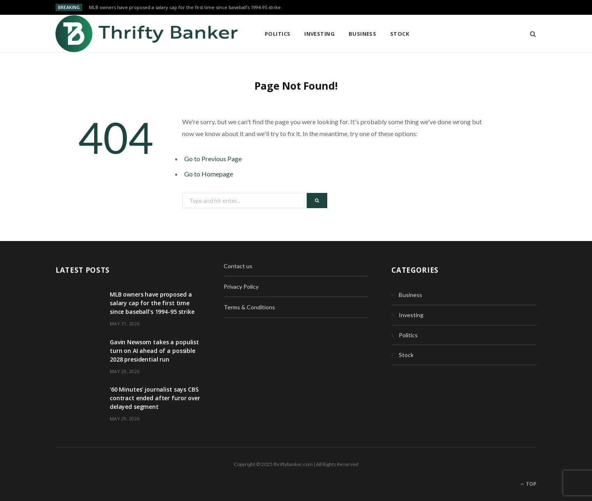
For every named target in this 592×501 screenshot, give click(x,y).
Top (528, 483)
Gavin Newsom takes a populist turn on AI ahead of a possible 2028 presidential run (154, 350)
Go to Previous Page (213, 158)
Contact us (238, 265)
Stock (399, 33)
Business (363, 33)
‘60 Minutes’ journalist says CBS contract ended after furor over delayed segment (155, 398)
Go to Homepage (208, 174)
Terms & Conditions (249, 307)
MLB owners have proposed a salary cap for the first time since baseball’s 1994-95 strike (185, 7)
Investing (319, 33)
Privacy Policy (241, 286)
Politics (278, 33)
